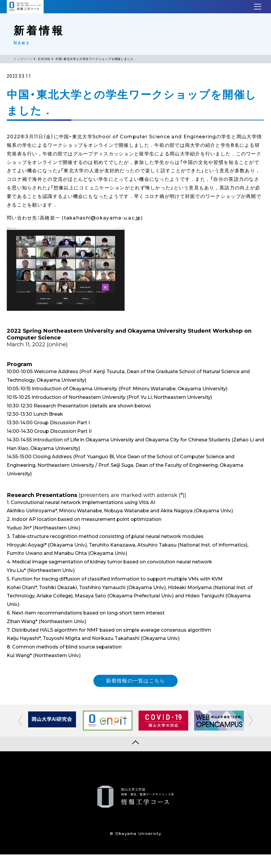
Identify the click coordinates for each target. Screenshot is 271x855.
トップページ (23, 59)
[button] (20, 721)
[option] (52, 720)
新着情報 (44, 59)
